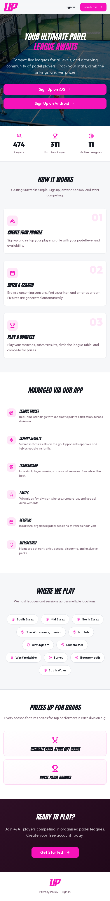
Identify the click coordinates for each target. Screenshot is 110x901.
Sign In (70, 7)
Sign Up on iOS (55, 89)
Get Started (55, 852)
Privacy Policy (48, 892)
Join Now (93, 7)
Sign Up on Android (55, 103)
